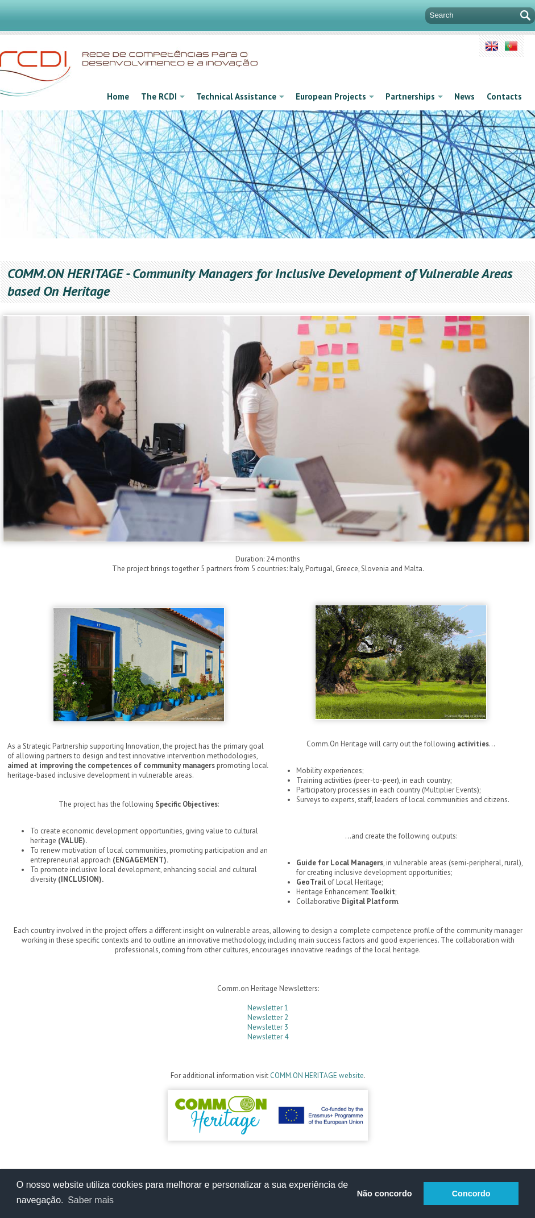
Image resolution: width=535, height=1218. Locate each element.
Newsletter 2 (267, 1017)
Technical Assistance (240, 96)
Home (118, 96)
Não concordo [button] (384, 1193)
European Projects (335, 96)
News (464, 96)
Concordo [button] (471, 1193)
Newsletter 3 (267, 1027)
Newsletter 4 (267, 1037)
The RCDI (163, 96)
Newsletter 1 (267, 1008)
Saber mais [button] (91, 1200)
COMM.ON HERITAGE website (317, 1075)
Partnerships (414, 96)
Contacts (504, 96)
